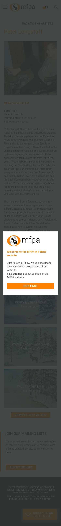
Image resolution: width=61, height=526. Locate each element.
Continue (30, 286)
